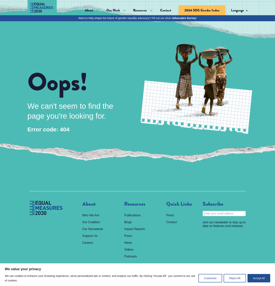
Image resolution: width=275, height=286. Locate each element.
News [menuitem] (128, 242)
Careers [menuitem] (87, 242)
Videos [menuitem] (128, 249)
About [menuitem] (89, 204)
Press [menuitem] (128, 235)
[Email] (224, 213)
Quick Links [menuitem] (179, 204)
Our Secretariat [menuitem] (92, 229)
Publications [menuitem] (132, 215)
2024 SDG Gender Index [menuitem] (201, 10)
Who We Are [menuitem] (90, 215)
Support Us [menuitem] (90, 235)
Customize (210, 278)
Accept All (259, 278)
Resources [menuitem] (134, 204)
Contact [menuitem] (165, 10)
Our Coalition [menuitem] (91, 222)
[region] (137, 274)
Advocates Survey (184, 18)
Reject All (234, 278)
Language (237, 10)
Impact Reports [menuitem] (134, 229)
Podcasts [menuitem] (130, 256)
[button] (92, 10)
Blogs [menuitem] (128, 222)
